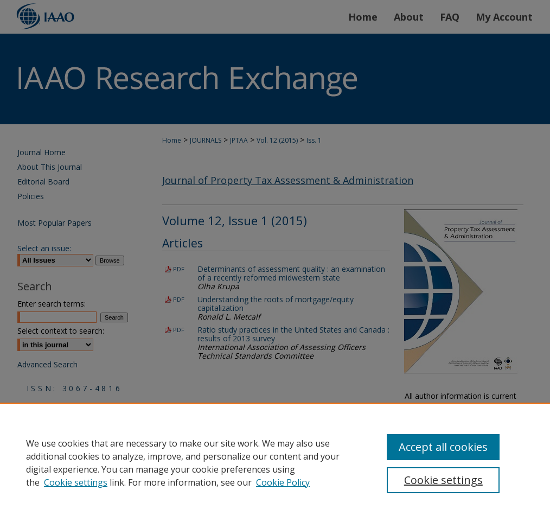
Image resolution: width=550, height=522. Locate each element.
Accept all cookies (443, 447)
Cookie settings (75, 482)
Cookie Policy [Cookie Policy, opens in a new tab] (283, 482)
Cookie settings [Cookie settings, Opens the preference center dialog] (443, 480)
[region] (275, 462)
